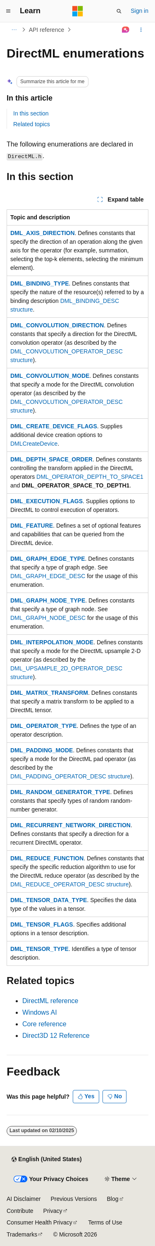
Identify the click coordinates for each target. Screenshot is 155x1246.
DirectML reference (50, 1000)
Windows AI (39, 1012)
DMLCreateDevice (33, 443)
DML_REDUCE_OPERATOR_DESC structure (69, 884)
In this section (31, 113)
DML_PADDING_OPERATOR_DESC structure (70, 776)
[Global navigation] (8, 11)
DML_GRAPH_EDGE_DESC (47, 576)
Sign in (139, 10)
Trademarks (22, 1234)
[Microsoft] (77, 11)
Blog (113, 1199)
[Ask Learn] (126, 29)
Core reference (44, 1024)
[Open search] (119, 11)
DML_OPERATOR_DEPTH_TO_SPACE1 (89, 476)
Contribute (20, 1211)
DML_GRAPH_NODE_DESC (48, 618)
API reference (46, 29)
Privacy (52, 1211)
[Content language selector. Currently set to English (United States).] (46, 1159)
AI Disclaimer (24, 1199)
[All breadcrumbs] (14, 29)
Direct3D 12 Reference (56, 1035)
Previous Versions (73, 1199)
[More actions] (141, 29)
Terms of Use (105, 1222)
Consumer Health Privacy (39, 1222)
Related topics (31, 124)
